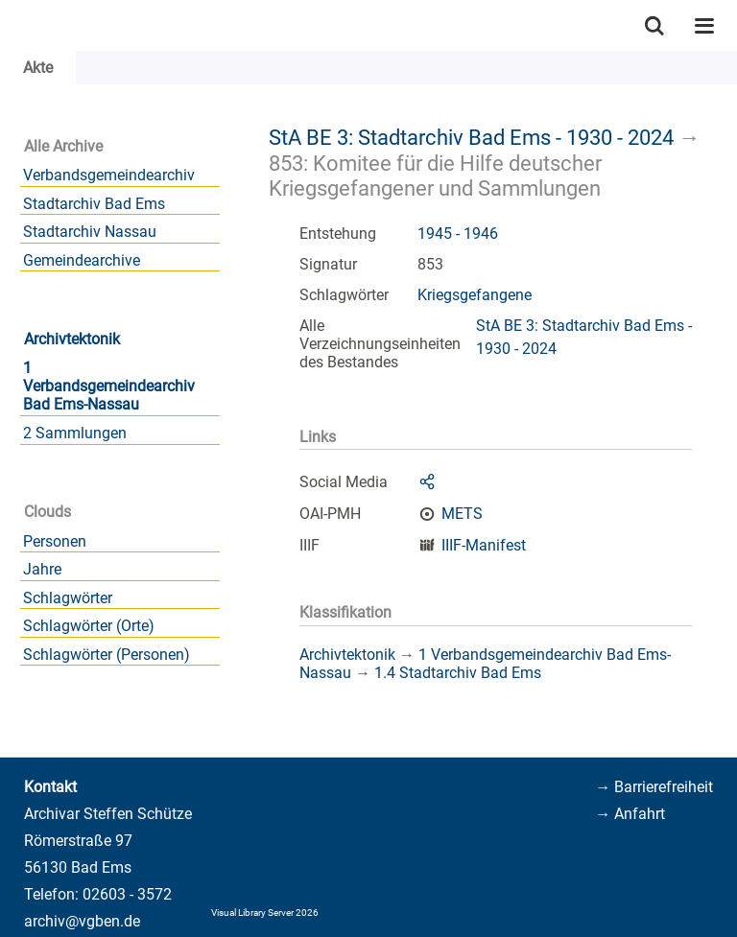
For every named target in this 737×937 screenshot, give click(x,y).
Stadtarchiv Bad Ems (94, 204)
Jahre (42, 569)
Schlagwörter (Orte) (89, 626)
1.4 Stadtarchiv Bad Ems (457, 673)
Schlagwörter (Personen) (106, 654)
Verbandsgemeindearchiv (109, 175)
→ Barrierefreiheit (654, 787)
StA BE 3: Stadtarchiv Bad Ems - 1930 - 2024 (471, 137)
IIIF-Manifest (483, 545)
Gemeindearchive (81, 260)
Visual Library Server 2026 (265, 912)
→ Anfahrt (630, 814)
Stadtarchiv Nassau (89, 232)
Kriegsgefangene (474, 295)
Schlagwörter (67, 598)
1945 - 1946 (457, 233)
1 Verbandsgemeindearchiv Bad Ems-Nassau (109, 386)
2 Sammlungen (75, 433)
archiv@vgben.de (82, 921)
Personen (54, 541)
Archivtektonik (72, 339)
